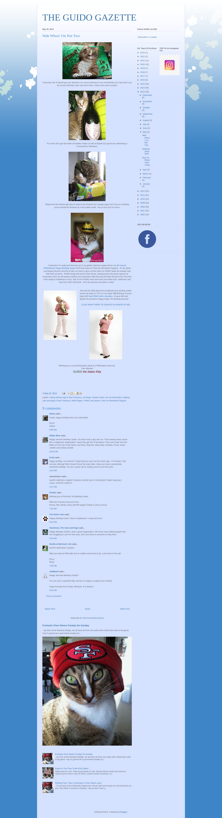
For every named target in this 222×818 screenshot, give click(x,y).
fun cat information (113, 397)
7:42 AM (53, 508)
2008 (142, 207)
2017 (142, 76)
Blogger (123, 812)
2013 (142, 92)
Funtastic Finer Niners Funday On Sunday (65, 625)
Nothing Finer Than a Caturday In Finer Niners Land (78, 783)
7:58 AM (53, 566)
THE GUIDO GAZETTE (89, 17)
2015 (142, 84)
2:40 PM (53, 470)
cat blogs (87, 397)
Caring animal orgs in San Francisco (65, 397)
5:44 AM (53, 538)
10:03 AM (53, 451)
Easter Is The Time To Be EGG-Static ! (72, 768)
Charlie (52, 492)
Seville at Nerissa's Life (60, 544)
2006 (142, 214)
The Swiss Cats (56, 514)
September (148, 114)
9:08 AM (53, 430)
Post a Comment (53, 596)
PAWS (87, 400)
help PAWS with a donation (101, 296)
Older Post (125, 609)
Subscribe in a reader (147, 37)
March (146, 174)
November (147, 101)
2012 (142, 191)
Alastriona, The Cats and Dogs (64, 528)
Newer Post (50, 609)
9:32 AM (53, 590)
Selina (52, 414)
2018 (142, 72)
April (145, 170)
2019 (142, 68)
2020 (142, 64)
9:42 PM (53, 522)
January (146, 184)
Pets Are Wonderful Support (113, 400)
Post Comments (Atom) (93, 618)
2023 (142, 52)
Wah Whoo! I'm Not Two (146, 140)
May (145, 132)
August (146, 120)
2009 (142, 203)
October (146, 107)
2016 (142, 80)
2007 (142, 211)
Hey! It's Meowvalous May (146, 161)
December (147, 95)
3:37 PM (53, 487)
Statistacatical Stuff (146, 151)
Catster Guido (98, 397)
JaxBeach (54, 571)
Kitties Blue (54, 435)
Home (87, 609)
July (145, 124)
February (147, 177)
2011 (142, 195)
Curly (51, 457)
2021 (142, 60)
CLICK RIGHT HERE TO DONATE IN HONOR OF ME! (105, 304)
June (145, 128)
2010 (142, 199)
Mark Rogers (77, 400)
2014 (142, 88)
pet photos (95, 400)
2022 (142, 56)
